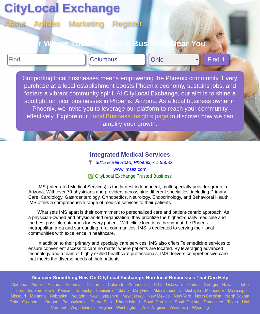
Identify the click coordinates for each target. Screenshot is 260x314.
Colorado (116, 285)
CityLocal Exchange (62, 8)
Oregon (51, 302)
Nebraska (58, 296)
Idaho (243, 285)
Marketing (86, 23)
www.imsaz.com (129, 169)
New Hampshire (103, 296)
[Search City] (117, 59)
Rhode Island (128, 302)
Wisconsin (178, 307)
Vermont (58, 307)
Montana (38, 296)
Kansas (64, 290)
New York (182, 296)
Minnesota (214, 290)
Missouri (18, 296)
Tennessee (213, 302)
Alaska (37, 285)
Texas (232, 302)
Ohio (14, 302)
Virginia (105, 307)
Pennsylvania (74, 302)
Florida (193, 285)
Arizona (54, 285)
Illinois (18, 290)
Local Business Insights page (128, 116)
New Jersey (133, 296)
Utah (246, 302)
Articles (47, 23)
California (95, 285)
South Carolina (157, 302)
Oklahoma (31, 302)
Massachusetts (167, 290)
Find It (216, 59)
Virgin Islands (82, 307)
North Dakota (237, 296)
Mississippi (238, 290)
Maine (123, 290)
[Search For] (46, 59)
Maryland (141, 290)
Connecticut (139, 285)
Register (127, 23)
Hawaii (228, 285)
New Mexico (159, 296)
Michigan (193, 290)
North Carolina (208, 296)
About (14, 23)
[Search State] (174, 59)
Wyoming (200, 307)
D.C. (158, 285)
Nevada (78, 296)
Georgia (211, 285)
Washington (127, 307)
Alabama (19, 285)
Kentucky (83, 290)
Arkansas (74, 285)
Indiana (34, 290)
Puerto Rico (101, 302)
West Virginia (154, 307)
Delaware (174, 285)
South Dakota (187, 302)
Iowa (49, 290)
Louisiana (105, 290)
